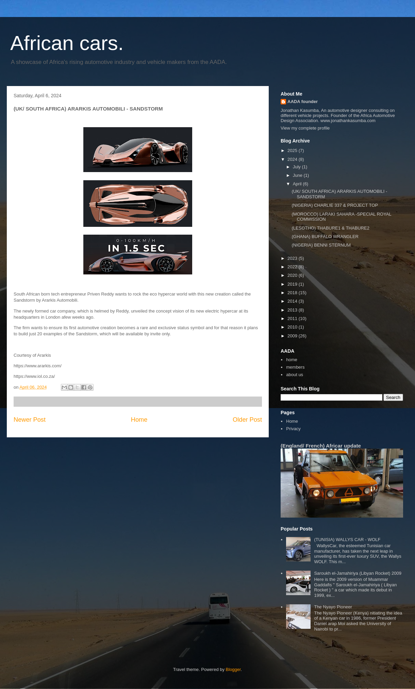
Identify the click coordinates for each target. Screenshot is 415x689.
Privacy (293, 428)
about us (294, 374)
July (297, 166)
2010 (293, 327)
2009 (293, 335)
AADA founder (302, 101)
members (295, 367)
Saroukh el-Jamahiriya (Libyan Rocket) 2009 (357, 573)
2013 (293, 310)
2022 (293, 266)
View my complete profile (305, 128)
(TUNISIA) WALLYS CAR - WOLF (347, 539)
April (298, 183)
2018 (293, 292)
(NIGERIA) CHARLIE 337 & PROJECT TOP (335, 205)
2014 (293, 301)
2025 (293, 150)
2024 (293, 159)
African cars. (66, 43)
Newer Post (30, 419)
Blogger (233, 669)
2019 (293, 284)
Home (139, 419)
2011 (293, 318)
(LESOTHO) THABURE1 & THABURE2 (330, 228)
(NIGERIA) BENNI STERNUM (321, 245)
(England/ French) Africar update (321, 446)
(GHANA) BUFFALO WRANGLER (325, 236)
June (298, 175)
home (291, 359)
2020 (293, 275)
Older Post (247, 419)
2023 (293, 258)
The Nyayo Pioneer (333, 606)
